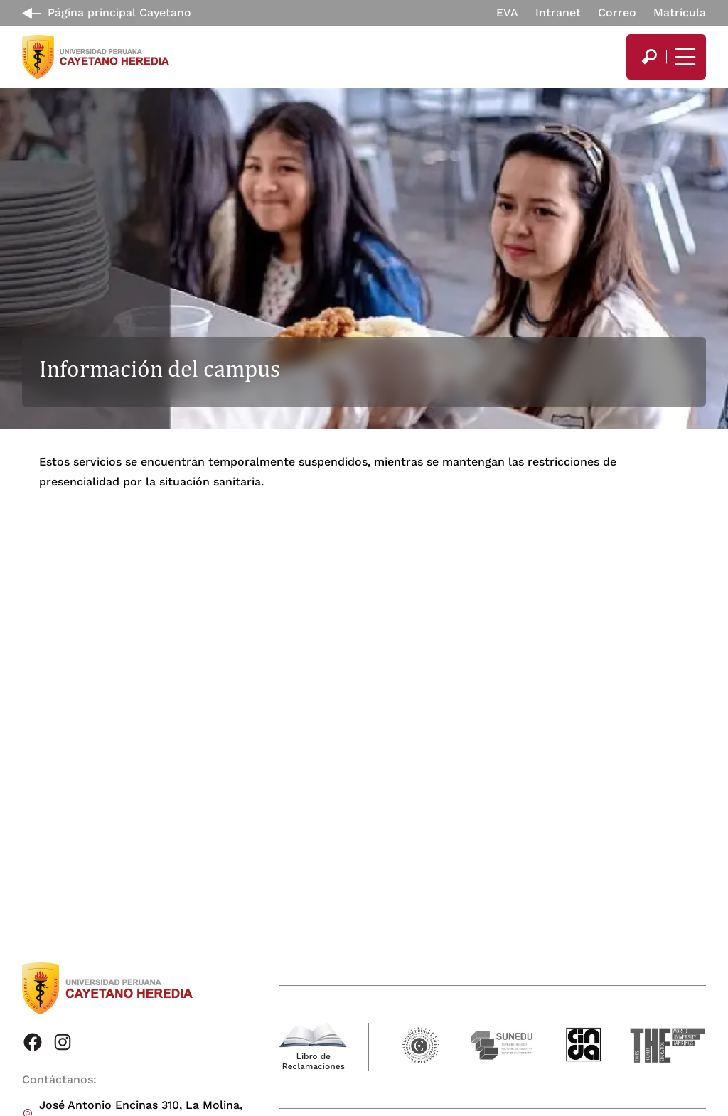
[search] (649, 57)
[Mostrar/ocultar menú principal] (683, 57)
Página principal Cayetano (119, 12)
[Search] (649, 57)
